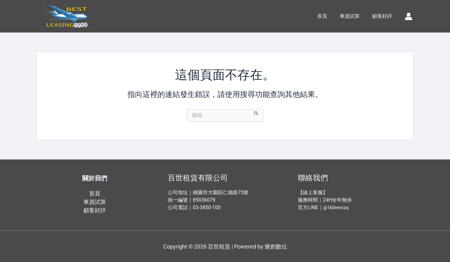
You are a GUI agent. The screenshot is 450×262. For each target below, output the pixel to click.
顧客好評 (383, 16)
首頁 (328, 16)
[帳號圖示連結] (408, 16)
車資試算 (353, 16)
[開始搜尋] (256, 112)
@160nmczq (337, 207)
